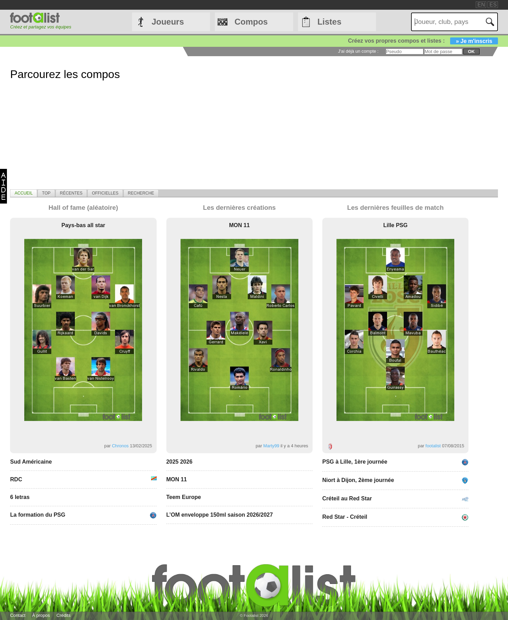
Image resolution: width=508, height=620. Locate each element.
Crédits (63, 615)
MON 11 (239, 225)
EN (481, 5)
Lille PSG (395, 225)
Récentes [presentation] (71, 193)
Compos (251, 21)
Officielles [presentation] (105, 193)
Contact (17, 615)
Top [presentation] (46, 193)
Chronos (120, 445)
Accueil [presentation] (24, 193)
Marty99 (271, 445)
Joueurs (167, 21)
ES (493, 5)
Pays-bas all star (83, 225)
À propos (41, 615)
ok (471, 51)
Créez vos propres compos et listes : (423, 41)
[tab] (23, 193)
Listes (329, 21)
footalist (433, 445)
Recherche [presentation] (141, 193)
